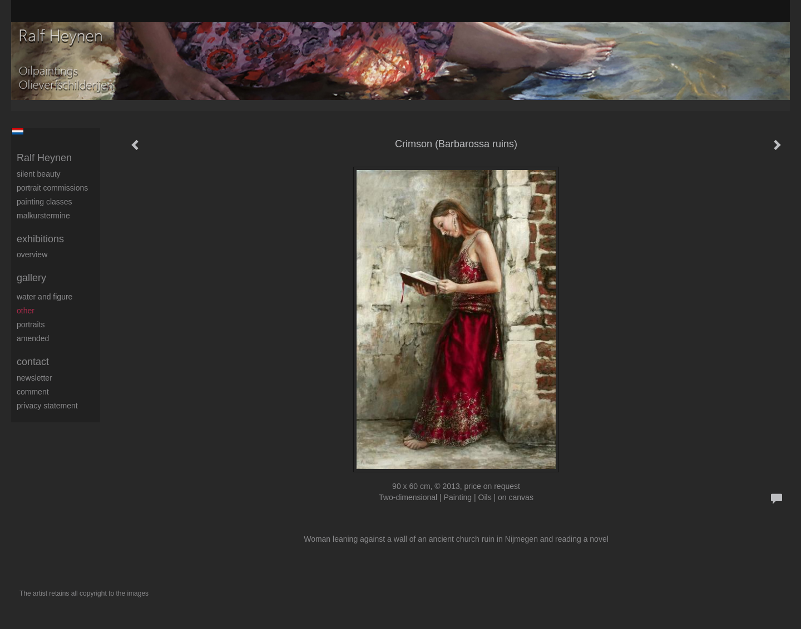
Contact (33, 361)
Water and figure (44, 296)
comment (33, 391)
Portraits (31, 324)
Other (25, 310)
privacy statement (47, 405)
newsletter (34, 377)
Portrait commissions (52, 187)
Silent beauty (39, 173)
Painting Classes (44, 201)
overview (32, 254)
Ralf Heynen (44, 157)
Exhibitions (40, 238)
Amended (33, 338)
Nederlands (17, 131)
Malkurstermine (43, 215)
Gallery (31, 277)
